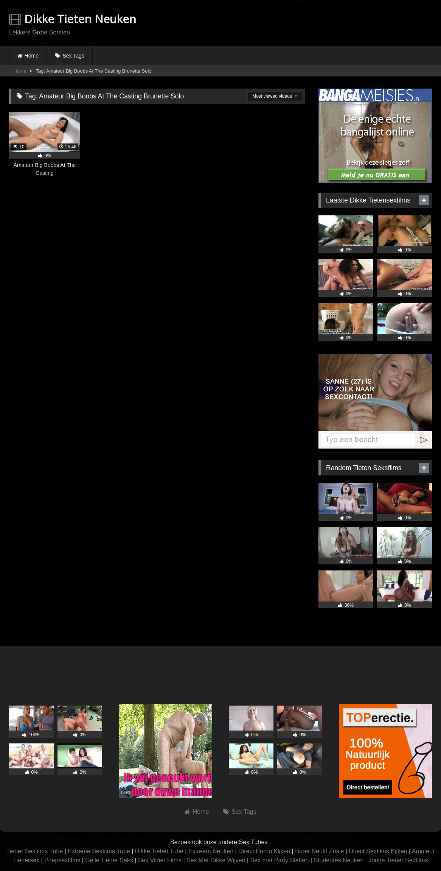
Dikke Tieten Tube (159, 851)
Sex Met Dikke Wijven (215, 860)
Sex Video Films (160, 860)
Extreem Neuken (210, 851)
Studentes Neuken (338, 860)
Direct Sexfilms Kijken (378, 851)
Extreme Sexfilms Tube (99, 851)
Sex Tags (73, 56)
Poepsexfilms (62, 860)
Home (32, 56)
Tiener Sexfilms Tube (34, 851)
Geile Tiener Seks (109, 860)
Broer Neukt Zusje (319, 851)
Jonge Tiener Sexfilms (398, 860)
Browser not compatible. (343, 23)
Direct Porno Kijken (264, 851)
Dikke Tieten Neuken (72, 18)
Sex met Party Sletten (279, 860)
